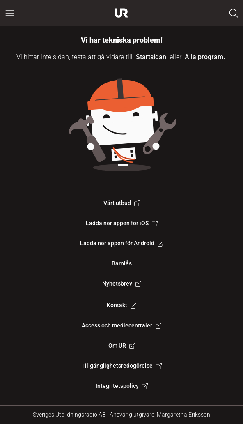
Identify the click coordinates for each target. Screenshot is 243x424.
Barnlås (122, 263)
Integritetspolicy (122, 386)
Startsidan (152, 57)
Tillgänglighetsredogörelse (121, 365)
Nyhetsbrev (121, 283)
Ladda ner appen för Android (121, 243)
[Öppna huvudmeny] (10, 13)
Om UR (121, 345)
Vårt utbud (121, 203)
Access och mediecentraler (121, 325)
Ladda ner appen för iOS (122, 223)
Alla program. (205, 57)
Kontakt (121, 305)
